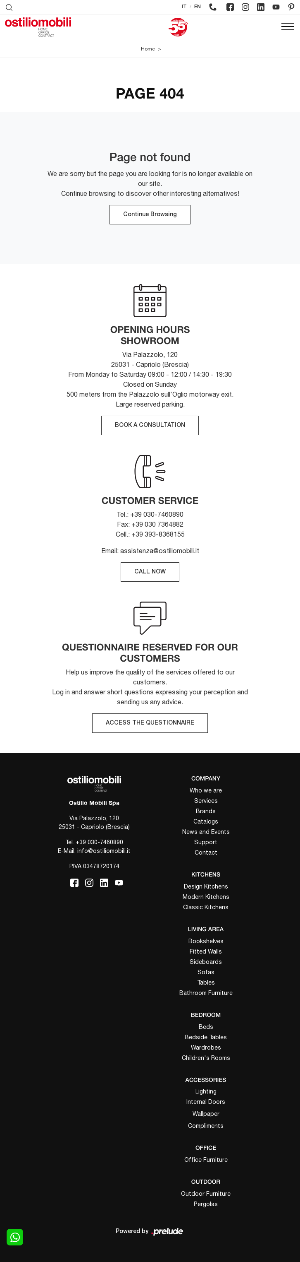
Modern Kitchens (206, 897)
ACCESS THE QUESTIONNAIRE (150, 723)
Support (205, 842)
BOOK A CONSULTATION (150, 425)
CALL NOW (150, 572)
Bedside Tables (206, 1037)
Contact (206, 852)
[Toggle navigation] (287, 27)
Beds (206, 1027)
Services (206, 800)
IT (184, 7)
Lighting (206, 1091)
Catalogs (205, 821)
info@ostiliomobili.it (104, 851)
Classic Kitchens (206, 907)
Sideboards (206, 962)
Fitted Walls (206, 951)
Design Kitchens (206, 886)
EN (197, 7)
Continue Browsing (150, 214)
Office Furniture (206, 1159)
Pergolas (206, 1204)
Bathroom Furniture (206, 993)
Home (148, 49)
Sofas (206, 972)
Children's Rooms (206, 1058)
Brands (206, 811)
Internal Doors (205, 1101)
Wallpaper (206, 1113)
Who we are (206, 790)
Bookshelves (206, 941)
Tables (206, 982)
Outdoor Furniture (206, 1193)
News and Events (206, 831)
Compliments (206, 1125)
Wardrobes (206, 1047)
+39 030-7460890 (99, 842)
